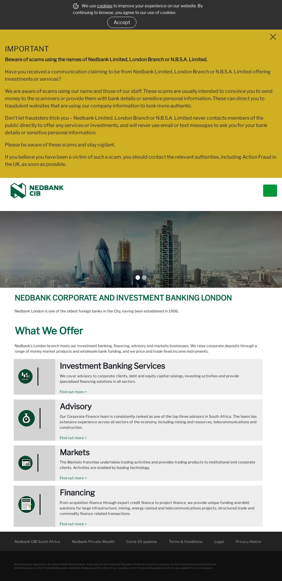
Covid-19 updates (141, 541)
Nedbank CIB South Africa (37, 541)
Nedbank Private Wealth (93, 541)
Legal (219, 541)
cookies (104, 5)
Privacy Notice (248, 541)
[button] (21, 249)
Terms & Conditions (186, 541)
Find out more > (73, 391)
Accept (122, 22)
